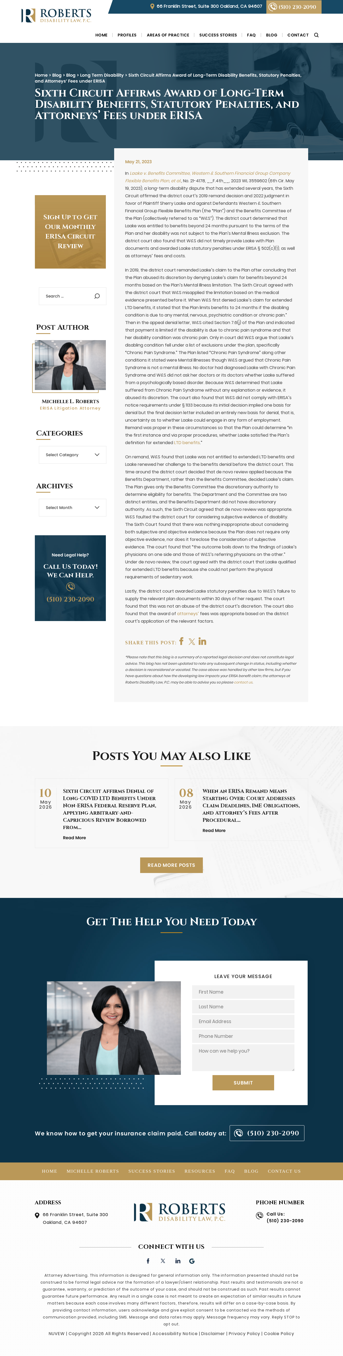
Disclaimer (213, 1334)
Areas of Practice (168, 35)
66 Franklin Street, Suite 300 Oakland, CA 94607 (209, 6)
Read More (74, 838)
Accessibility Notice (174, 1334)
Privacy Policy (244, 1334)
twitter (193, 641)
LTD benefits (187, 443)
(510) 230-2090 (297, 7)
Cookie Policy (279, 1334)
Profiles (127, 35)
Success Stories (218, 35)
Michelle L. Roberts (70, 401)
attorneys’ (188, 614)
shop (203, 641)
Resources (200, 1171)
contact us (243, 682)
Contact (298, 35)
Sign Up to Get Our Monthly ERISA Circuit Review (70, 232)
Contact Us (284, 1171)
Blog (272, 35)
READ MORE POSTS (171, 865)
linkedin (178, 1260)
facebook (182, 641)
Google (192, 1260)
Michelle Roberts (93, 1171)
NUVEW (57, 1334)
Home (101, 35)
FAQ (251, 35)
